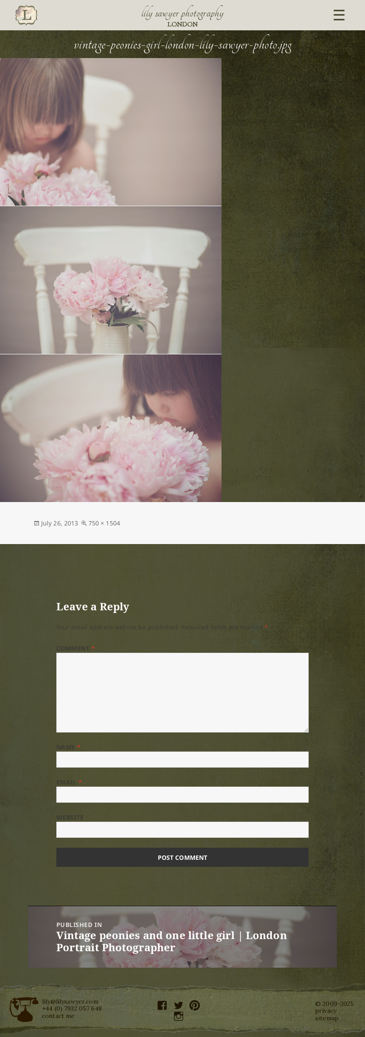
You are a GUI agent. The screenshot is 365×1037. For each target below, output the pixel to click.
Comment (75, 648)
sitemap (327, 1018)
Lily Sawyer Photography (182, 13)
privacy (325, 1010)
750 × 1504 (104, 523)
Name (68, 747)
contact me (58, 1016)
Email (69, 782)
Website (70, 817)
